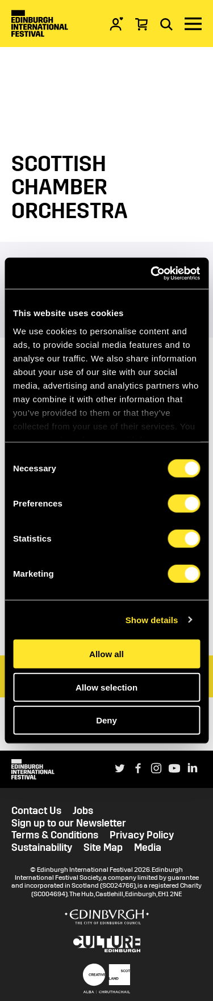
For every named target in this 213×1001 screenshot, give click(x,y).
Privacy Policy (142, 835)
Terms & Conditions (54, 835)
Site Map (103, 848)
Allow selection (106, 687)
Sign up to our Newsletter (68, 823)
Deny (106, 720)
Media (147, 848)
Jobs (83, 811)
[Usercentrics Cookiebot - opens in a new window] (151, 273)
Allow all (106, 654)
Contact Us (36, 811)
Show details (152, 619)
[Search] (166, 24)
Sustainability (41, 848)
